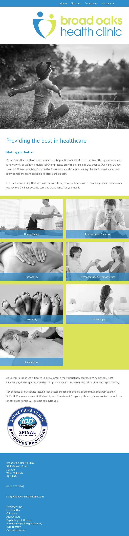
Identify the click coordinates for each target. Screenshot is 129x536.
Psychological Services (97, 234)
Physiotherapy (31, 234)
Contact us (108, 3)
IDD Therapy (98, 319)
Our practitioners (15, 530)
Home (63, 3)
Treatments (91, 3)
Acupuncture (31, 362)
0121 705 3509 (15, 486)
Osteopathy (31, 277)
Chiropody (31, 319)
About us (76, 3)
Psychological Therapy (19, 520)
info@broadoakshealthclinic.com (25, 496)
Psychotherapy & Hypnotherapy (97, 277)
